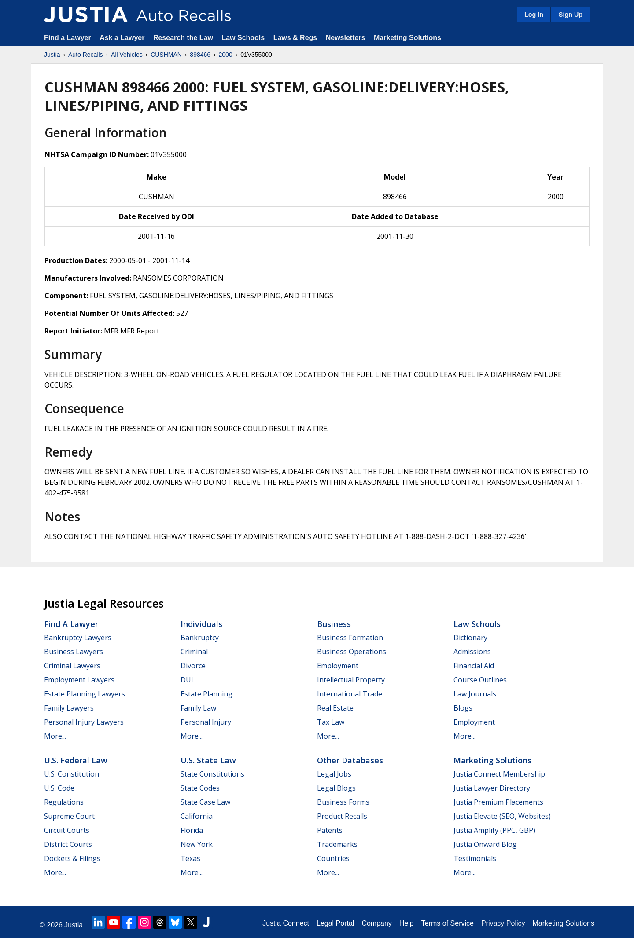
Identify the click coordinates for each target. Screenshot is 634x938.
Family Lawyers (69, 708)
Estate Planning (206, 694)
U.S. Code (59, 788)
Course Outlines (480, 680)
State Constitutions (212, 774)
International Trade (349, 694)
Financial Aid (473, 666)
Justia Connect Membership (499, 774)
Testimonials (474, 858)
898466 (200, 54)
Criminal (194, 651)
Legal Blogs (336, 788)
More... (55, 736)
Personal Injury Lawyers (84, 722)
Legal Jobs (334, 774)
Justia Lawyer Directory (491, 788)
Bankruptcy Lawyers (77, 637)
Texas (190, 858)
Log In (533, 14)
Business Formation (350, 637)
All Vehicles (127, 54)
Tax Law (330, 722)
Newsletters (345, 37)
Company (376, 923)
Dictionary (470, 637)
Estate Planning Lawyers (84, 694)
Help (406, 923)
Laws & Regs (295, 37)
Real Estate (335, 708)
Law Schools (243, 37)
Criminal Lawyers (72, 666)
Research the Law (183, 37)
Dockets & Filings (72, 858)
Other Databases (350, 760)
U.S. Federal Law (75, 760)
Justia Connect (285, 923)
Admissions (472, 651)
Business (334, 624)
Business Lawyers (73, 651)
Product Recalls (342, 816)
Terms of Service (447, 923)
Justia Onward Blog (485, 844)
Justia (52, 54)
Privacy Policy (503, 923)
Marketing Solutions (407, 37)
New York (197, 844)
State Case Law (205, 802)
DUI (187, 680)
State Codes (200, 788)
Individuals (201, 624)
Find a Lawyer (67, 37)
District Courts (68, 844)
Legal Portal (335, 923)
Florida (192, 830)
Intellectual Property (351, 680)
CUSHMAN (166, 54)
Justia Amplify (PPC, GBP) (494, 830)
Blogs (462, 708)
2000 (225, 54)
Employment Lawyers (79, 680)
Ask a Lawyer (123, 37)
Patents (330, 830)
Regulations (64, 802)
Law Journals (474, 694)
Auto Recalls (85, 54)
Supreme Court (69, 816)
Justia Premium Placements (498, 802)
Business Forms (343, 802)
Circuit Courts (66, 830)
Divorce (193, 666)
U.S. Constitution (71, 774)
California (197, 816)
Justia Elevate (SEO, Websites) (502, 816)
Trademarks (337, 844)
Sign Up (570, 14)
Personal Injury (206, 722)
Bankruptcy (200, 637)
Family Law (198, 708)
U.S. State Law (208, 760)
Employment (337, 666)
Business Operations (351, 651)
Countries (333, 858)
